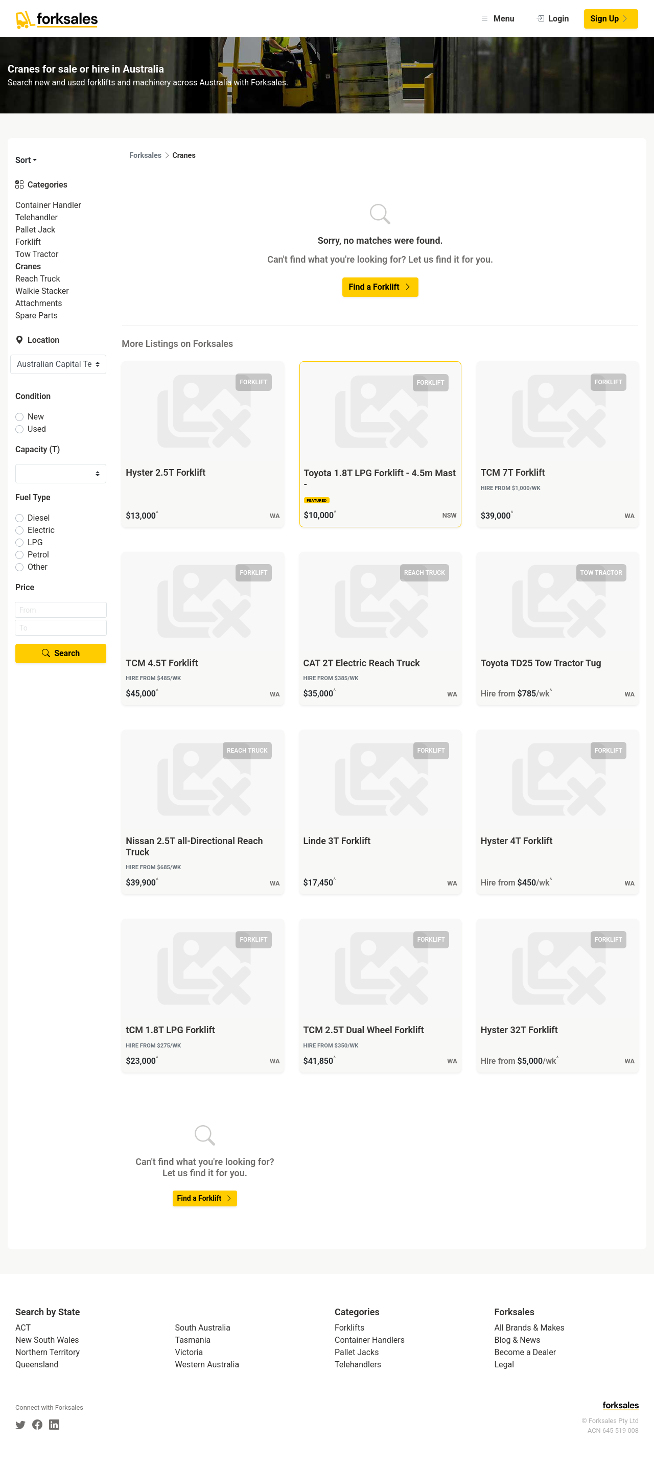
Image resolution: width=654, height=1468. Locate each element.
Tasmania (193, 1340)
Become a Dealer (525, 1352)
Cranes (28, 266)
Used (37, 429)
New (36, 417)
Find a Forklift (380, 287)
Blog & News (518, 1340)
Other (38, 567)
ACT (23, 1328)
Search (61, 653)
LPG (35, 542)
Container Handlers (370, 1340)
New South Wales (47, 1340)
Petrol (38, 555)
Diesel (39, 518)
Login (552, 19)
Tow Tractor (36, 254)
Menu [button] (497, 19)
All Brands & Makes (530, 1328)
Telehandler (36, 217)
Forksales (145, 155)
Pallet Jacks (357, 1352)
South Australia (202, 1328)
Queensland (36, 1364)
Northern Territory (47, 1352)
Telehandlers (358, 1364)
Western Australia (207, 1364)
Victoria (189, 1352)
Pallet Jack (35, 230)
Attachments (38, 303)
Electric (41, 530)
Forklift (28, 242)
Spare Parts (36, 315)
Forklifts (349, 1328)
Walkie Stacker (42, 291)
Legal (505, 1364)
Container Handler (48, 205)
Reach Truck (37, 279)
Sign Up (610, 19)
